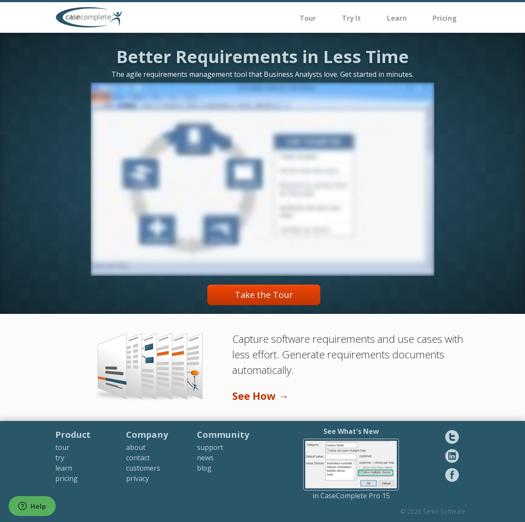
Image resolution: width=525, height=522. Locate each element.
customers (143, 468)
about (135, 447)
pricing (66, 478)
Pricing (445, 18)
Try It (351, 18)
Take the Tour (264, 295)
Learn (397, 18)
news (205, 457)
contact (138, 457)
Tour (308, 18)
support (210, 447)
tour (62, 447)
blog (204, 468)
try (59, 457)
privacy (137, 478)
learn (63, 468)
